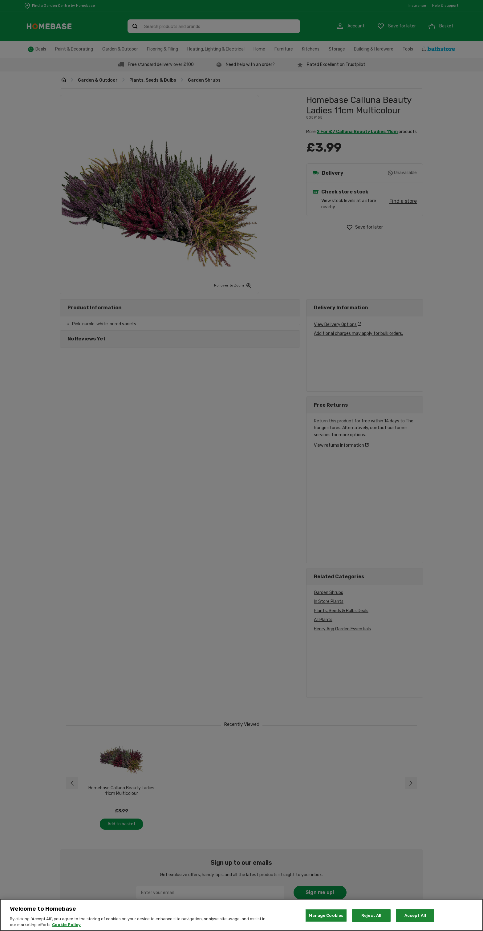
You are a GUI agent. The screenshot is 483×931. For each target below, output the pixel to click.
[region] (241, 915)
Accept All (415, 915)
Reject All (371, 915)
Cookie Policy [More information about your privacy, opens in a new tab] (66, 924)
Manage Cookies (326, 915)
